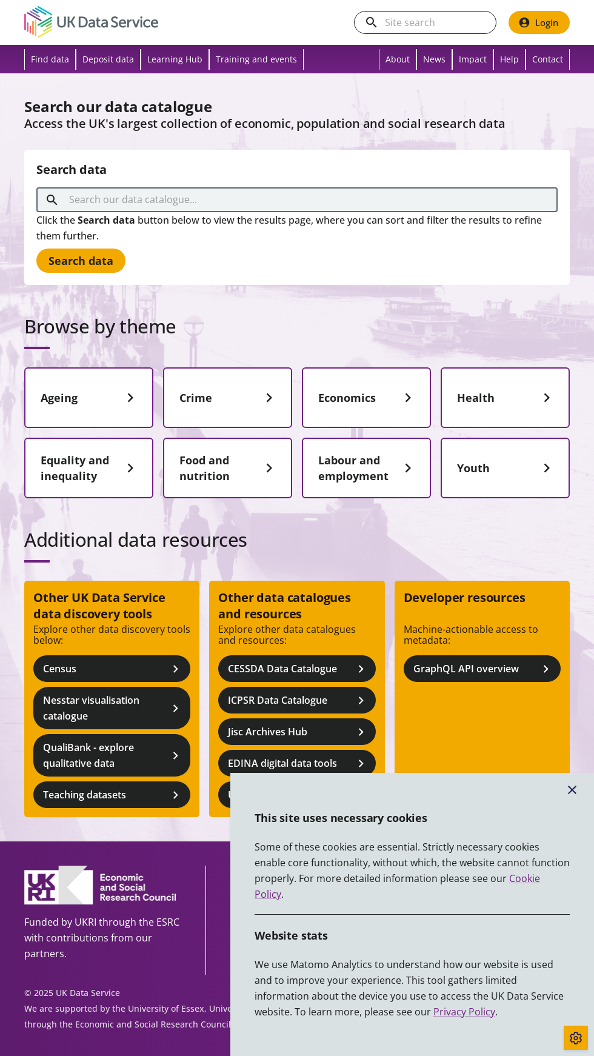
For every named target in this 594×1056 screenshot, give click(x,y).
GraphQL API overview (483, 669)
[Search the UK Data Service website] (435, 22)
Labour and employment (367, 468)
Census (113, 669)
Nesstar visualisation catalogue (113, 708)
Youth (506, 468)
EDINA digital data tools (298, 763)
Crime (228, 398)
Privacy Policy (464, 1011)
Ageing (90, 398)
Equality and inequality (90, 468)
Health (506, 398)
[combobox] (299, 200)
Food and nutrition (228, 468)
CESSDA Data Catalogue (298, 669)
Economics (367, 398)
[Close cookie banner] (572, 790)
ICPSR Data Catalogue (298, 700)
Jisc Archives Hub (298, 732)
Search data (80, 260)
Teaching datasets (113, 795)
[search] (371, 22)
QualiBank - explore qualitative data (113, 755)
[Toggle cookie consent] (576, 1038)
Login (538, 22)
